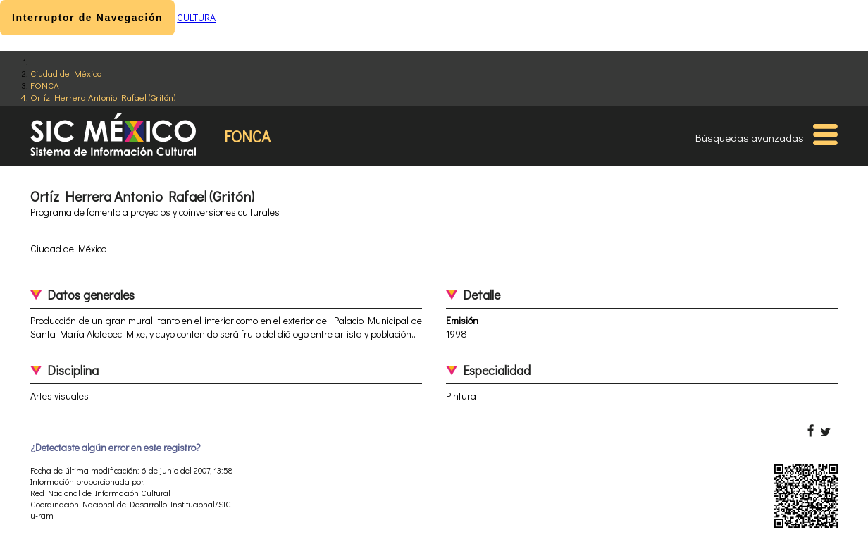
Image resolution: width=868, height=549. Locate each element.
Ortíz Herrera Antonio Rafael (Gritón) (102, 97)
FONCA (44, 85)
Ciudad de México (65, 73)
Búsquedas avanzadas (749, 137)
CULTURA (196, 17)
